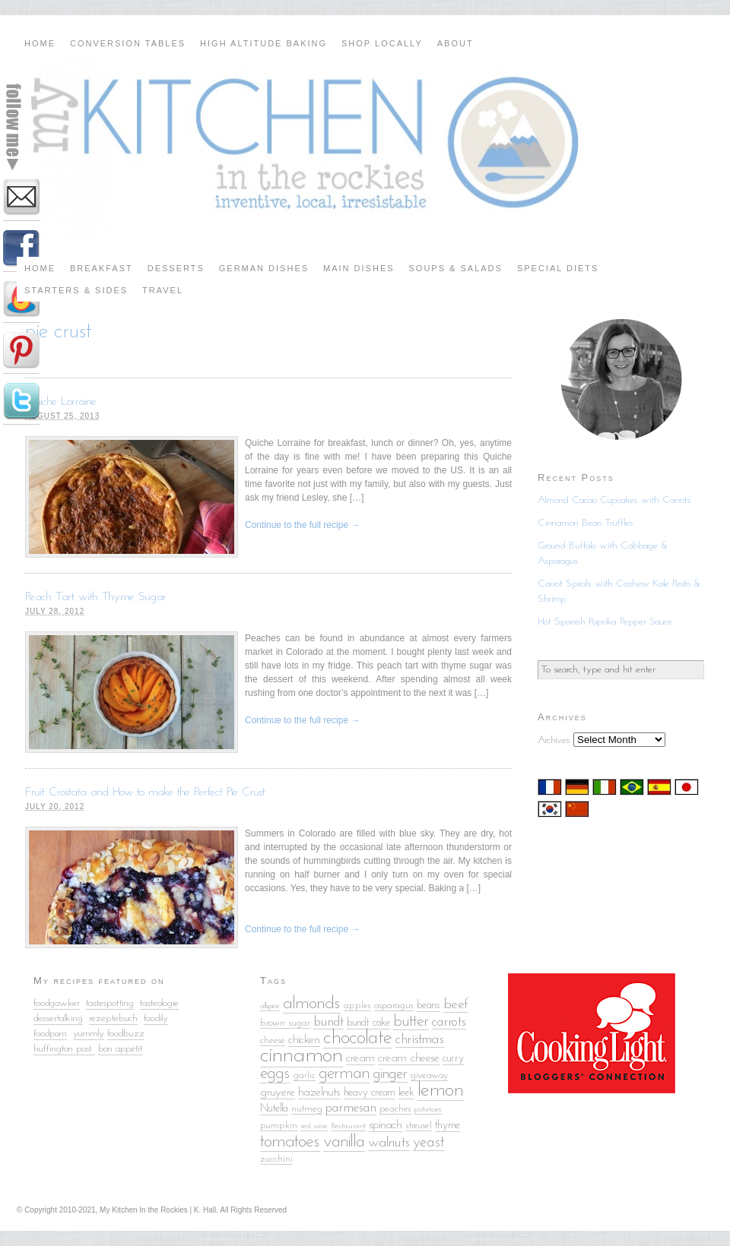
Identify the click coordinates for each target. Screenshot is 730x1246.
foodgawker (56, 1003)
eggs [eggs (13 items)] (275, 1074)
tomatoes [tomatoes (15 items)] (290, 1142)
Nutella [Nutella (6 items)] (274, 1109)
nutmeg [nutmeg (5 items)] (306, 1109)
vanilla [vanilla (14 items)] (344, 1142)
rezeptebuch (113, 1018)
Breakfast (101, 268)
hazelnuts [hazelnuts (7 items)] (319, 1092)
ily (164, 1018)
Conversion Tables (128, 43)
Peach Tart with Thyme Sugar (96, 597)
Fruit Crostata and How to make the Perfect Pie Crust (145, 792)
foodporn (50, 1033)
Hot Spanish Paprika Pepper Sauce (605, 622)
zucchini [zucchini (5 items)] (276, 1159)
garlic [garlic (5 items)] (305, 1075)
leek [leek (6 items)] (406, 1093)
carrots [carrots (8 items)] (449, 1022)
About (455, 43)
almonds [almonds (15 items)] (312, 1004)
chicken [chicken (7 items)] (304, 1040)
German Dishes (264, 268)
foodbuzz (125, 1033)
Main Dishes (359, 268)
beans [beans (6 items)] (428, 1005)
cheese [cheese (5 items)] (272, 1040)
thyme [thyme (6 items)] (447, 1125)
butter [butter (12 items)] (411, 1021)
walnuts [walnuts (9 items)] (389, 1143)
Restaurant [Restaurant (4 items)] (348, 1126)
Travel (162, 290)
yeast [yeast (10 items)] (429, 1142)
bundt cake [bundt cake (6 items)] (368, 1023)
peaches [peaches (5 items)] (395, 1109)
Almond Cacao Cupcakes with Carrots (614, 500)
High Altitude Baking (263, 43)
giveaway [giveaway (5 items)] (429, 1075)
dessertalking (58, 1018)
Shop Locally (382, 43)
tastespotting (110, 1003)
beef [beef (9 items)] (455, 1005)
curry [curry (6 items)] (453, 1058)
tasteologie (159, 1003)
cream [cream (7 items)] (360, 1058)
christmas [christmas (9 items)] (419, 1040)
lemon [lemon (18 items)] (440, 1090)
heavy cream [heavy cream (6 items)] (369, 1093)
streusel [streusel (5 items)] (418, 1126)
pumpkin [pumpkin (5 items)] (278, 1126)
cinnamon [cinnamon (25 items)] (301, 1056)
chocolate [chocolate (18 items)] (357, 1038)
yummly (88, 1033)
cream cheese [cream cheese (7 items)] (409, 1058)
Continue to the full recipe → (302, 525)
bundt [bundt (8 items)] (328, 1022)
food (152, 1018)
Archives (554, 740)
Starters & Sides (76, 290)
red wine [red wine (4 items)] (314, 1126)
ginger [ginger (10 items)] (390, 1074)
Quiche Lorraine (61, 402)
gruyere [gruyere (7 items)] (277, 1092)
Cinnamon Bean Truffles (585, 523)
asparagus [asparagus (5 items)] (394, 1005)
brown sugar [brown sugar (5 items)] (285, 1023)
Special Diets (558, 268)
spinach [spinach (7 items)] (385, 1125)
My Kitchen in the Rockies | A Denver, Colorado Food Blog (365, 148)
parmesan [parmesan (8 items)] (350, 1108)
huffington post (64, 1049)
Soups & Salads (456, 268)
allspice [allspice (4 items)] (270, 1006)
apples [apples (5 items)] (357, 1005)
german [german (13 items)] (344, 1074)
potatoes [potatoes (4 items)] (428, 1109)
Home (40, 43)
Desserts (176, 268)
